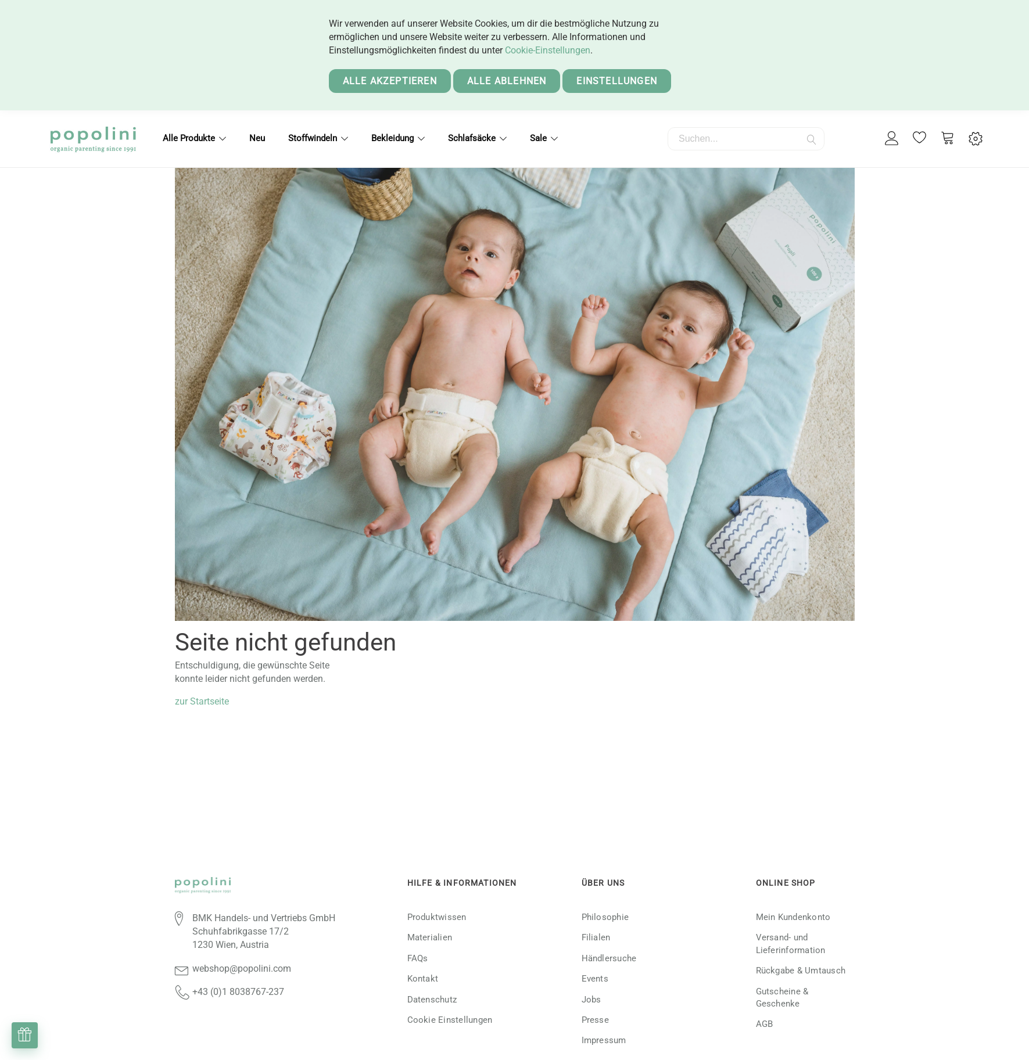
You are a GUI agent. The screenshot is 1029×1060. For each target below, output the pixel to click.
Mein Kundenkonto (793, 917)
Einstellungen (616, 81)
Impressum (604, 1040)
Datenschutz (432, 999)
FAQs (417, 958)
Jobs (591, 999)
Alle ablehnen (507, 81)
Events (595, 978)
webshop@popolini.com (241, 968)
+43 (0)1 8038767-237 (238, 991)
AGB (764, 1024)
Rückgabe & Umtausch (801, 970)
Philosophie (605, 917)
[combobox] (746, 138)
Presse (595, 1020)
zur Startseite (202, 701)
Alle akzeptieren (390, 81)
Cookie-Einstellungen (547, 50)
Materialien (430, 937)
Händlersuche (609, 958)
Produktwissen (437, 917)
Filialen (596, 937)
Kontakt (423, 978)
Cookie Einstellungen (450, 1020)
